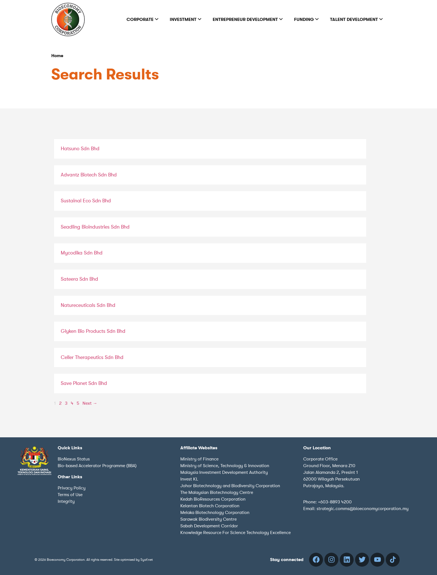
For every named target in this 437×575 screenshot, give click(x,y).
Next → (89, 403)
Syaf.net (146, 560)
